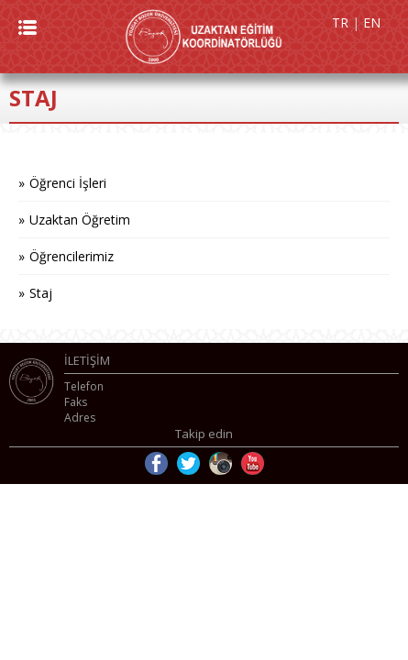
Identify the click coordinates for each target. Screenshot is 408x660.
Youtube (252, 463)
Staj (40, 293)
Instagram (220, 463)
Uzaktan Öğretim (79, 219)
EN (371, 22)
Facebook (156, 463)
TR (340, 22)
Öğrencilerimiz (71, 256)
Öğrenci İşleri (67, 183)
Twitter (188, 463)
